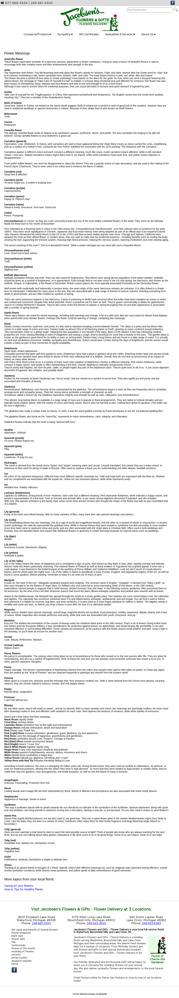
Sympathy (65, 34)
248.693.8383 (151, 923)
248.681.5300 (41, 923)
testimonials (18, 945)
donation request (21, 960)
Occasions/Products (37, 34)
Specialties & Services (120, 34)
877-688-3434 (16, 2)
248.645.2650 (96, 923)
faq (13, 942)
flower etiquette (21, 932)
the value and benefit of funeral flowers (34, 929)
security (16, 954)
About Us (148, 34)
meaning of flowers (22, 951)
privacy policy (19, 957)
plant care (17, 935)
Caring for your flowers (18, 885)
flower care (18, 939)
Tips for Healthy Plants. (24, 889)
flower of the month (23, 948)
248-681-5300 (42, 2)
